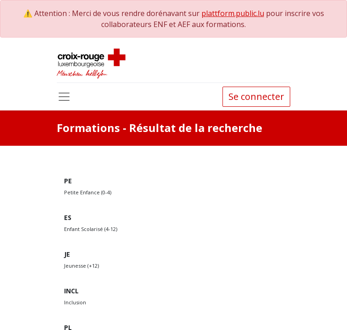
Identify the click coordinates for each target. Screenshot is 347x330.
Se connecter (256, 96)
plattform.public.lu (232, 13)
